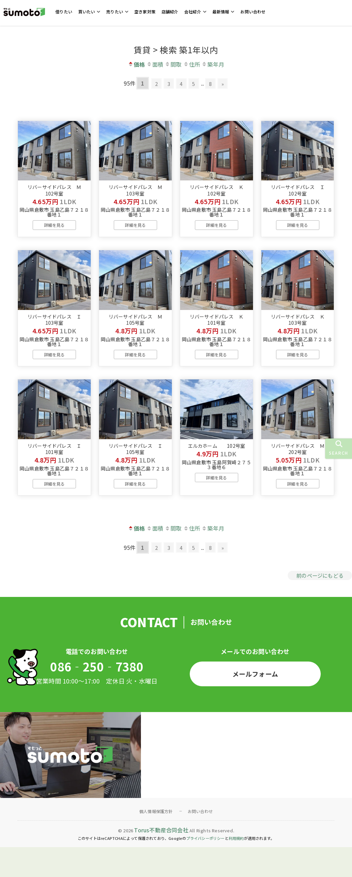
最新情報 (220, 11)
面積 (154, 64)
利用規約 (236, 868)
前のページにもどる (318, 602)
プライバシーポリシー (205, 868)
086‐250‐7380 (96, 696)
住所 (191, 64)
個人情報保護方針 (156, 841)
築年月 (212, 64)
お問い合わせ (252, 11)
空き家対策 (144, 11)
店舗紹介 (170, 11)
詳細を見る (54, 234)
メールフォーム (255, 702)
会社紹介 (192, 11)
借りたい (63, 11)
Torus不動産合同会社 (161, 859)
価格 (136, 64)
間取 (173, 64)
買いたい (86, 11)
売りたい (114, 11)
